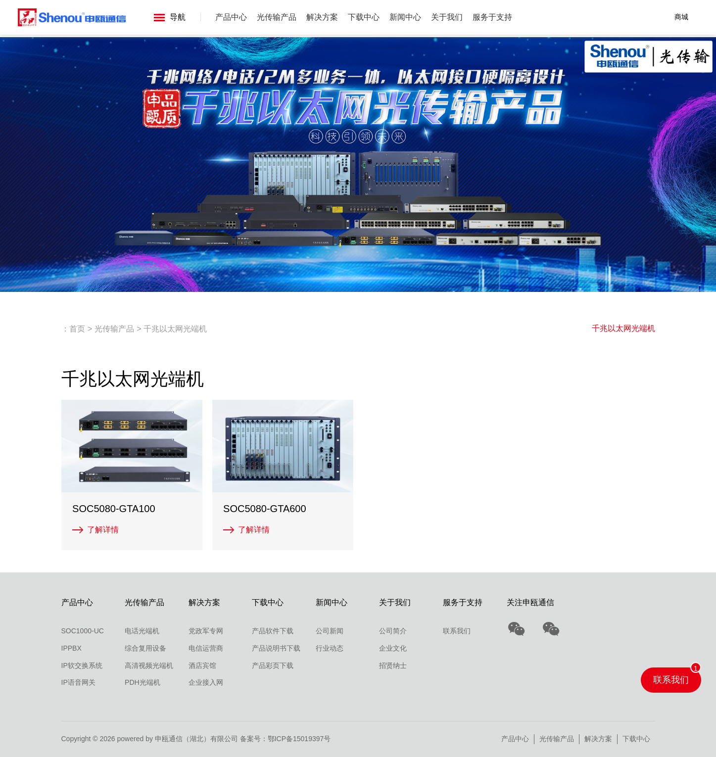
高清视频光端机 (149, 665)
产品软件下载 (272, 631)
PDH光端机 (142, 682)
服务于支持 (493, 17)
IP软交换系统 (81, 665)
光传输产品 (277, 17)
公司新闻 (329, 631)
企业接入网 (206, 682)
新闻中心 (406, 17)
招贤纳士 (393, 665)
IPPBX (71, 648)
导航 (170, 17)
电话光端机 (142, 631)
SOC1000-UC (82, 631)
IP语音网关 (78, 682)
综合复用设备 (145, 648)
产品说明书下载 (276, 648)
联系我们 (457, 631)
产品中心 (231, 17)
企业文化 (393, 648)
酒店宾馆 (202, 665)
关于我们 (447, 17)
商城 (681, 17)
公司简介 (393, 631)
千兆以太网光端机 (623, 328)
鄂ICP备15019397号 (299, 739)
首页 (77, 329)
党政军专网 (206, 631)
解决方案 (322, 17)
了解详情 (103, 529)
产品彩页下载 (272, 665)
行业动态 (329, 648)
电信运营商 (206, 648)
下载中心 (364, 17)
